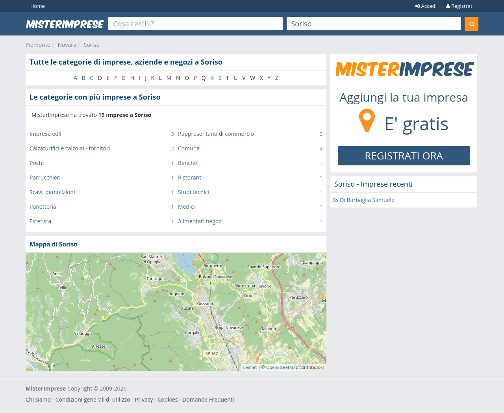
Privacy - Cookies (156, 399)
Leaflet (250, 367)
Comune (189, 148)
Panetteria (43, 206)
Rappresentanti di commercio (216, 133)
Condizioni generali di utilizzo (93, 399)
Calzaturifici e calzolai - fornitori (70, 148)
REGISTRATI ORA (404, 155)
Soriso (91, 44)
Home (37, 5)
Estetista (40, 221)
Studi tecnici (193, 192)
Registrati (460, 5)
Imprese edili (46, 133)
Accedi (426, 5)
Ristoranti (190, 177)
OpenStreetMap (282, 367)
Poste (37, 163)
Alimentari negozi (200, 221)
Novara (66, 44)
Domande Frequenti (208, 399)
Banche (187, 163)
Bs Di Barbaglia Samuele (363, 200)
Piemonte (38, 44)
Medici (186, 206)
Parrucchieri (45, 177)
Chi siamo (38, 399)
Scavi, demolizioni (52, 192)
